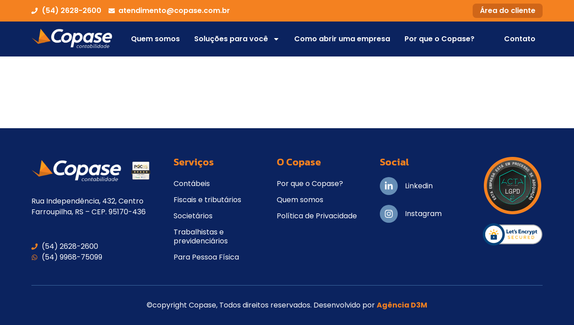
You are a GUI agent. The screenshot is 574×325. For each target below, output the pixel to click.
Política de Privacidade (317, 216)
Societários (193, 216)
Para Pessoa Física (206, 257)
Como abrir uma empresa (342, 39)
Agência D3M (402, 305)
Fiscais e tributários (207, 200)
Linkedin (419, 186)
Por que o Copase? (439, 39)
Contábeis (192, 183)
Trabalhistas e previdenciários (201, 236)
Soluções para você (237, 39)
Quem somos (155, 39)
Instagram (423, 213)
